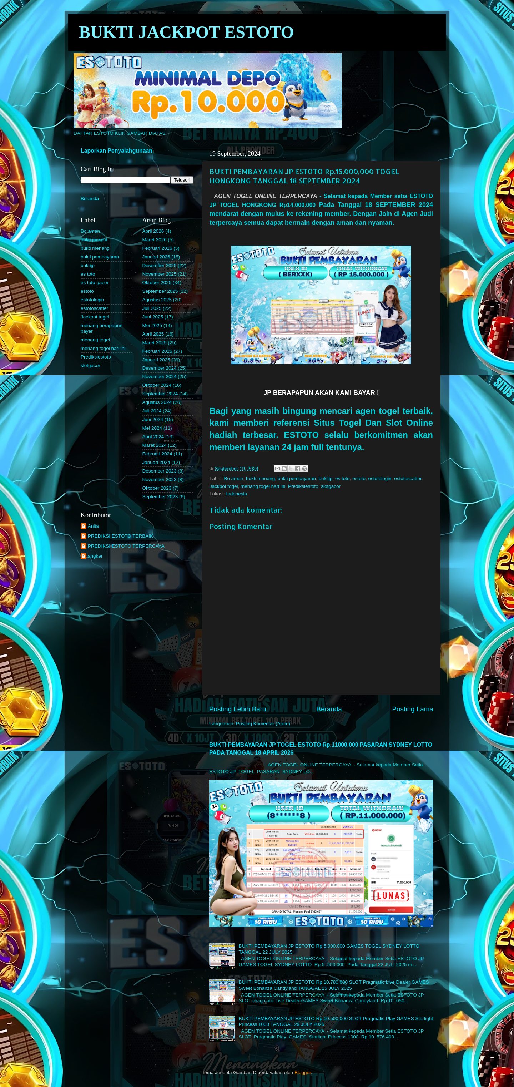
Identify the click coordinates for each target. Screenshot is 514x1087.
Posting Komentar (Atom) (263, 723)
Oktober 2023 (157, 488)
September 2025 (160, 291)
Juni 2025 (152, 317)
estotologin (379, 478)
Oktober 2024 (157, 385)
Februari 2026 (157, 248)
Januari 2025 (156, 359)
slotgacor (331, 486)
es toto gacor (95, 282)
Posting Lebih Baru (237, 709)
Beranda (329, 709)
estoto (359, 478)
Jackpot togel (224, 486)
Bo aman (233, 478)
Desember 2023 (159, 471)
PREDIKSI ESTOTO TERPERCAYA (126, 546)
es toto (342, 478)
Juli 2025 (152, 308)
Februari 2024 (157, 453)
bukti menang (260, 478)
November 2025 (159, 274)
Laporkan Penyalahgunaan (116, 151)
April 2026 (153, 231)
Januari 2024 (156, 462)
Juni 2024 (152, 419)
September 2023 (160, 496)
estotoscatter (408, 478)
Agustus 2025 (157, 299)
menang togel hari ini (263, 486)
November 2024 (159, 376)
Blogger (302, 1072)
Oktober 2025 (157, 282)
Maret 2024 (154, 445)
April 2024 (153, 436)
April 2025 (153, 334)
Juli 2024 (152, 411)
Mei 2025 (152, 325)
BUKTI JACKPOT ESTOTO (186, 32)
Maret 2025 (154, 342)
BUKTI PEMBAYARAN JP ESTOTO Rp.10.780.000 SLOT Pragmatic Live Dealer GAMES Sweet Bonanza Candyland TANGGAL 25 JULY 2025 (333, 984)
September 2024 (160, 393)
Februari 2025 (157, 351)
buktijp (326, 478)
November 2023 (159, 479)
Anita (93, 526)
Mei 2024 (152, 428)
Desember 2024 (159, 368)
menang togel (95, 339)
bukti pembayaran (297, 478)
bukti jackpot (94, 239)
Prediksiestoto (303, 486)
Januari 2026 (156, 257)
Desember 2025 (159, 265)
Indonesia (236, 493)
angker (95, 556)
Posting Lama (412, 709)
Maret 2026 (154, 239)
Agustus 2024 (157, 402)
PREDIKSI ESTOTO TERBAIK (120, 536)
